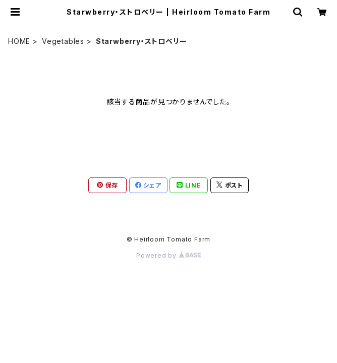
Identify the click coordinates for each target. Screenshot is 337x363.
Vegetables (63, 41)
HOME (19, 41)
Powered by (168, 255)
